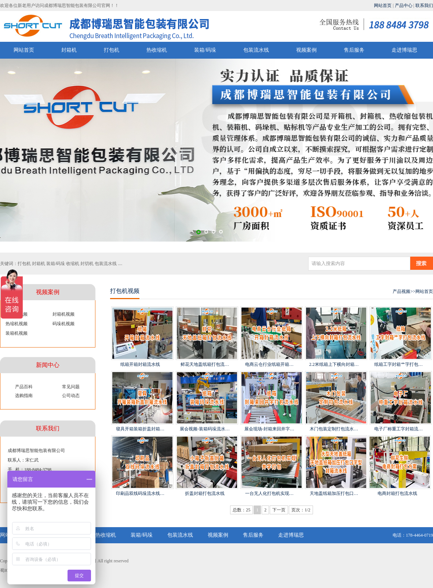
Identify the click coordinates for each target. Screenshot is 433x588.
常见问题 (71, 386)
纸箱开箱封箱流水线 (140, 364)
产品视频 (401, 291)
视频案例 (306, 50)
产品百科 (24, 386)
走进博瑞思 (404, 50)
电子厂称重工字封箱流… (398, 428)
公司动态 (71, 395)
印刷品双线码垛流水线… (140, 493)
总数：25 (241, 509)
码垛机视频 (63, 323)
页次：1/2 (300, 509)
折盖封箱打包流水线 (205, 493)
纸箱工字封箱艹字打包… (398, 364)
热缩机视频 (17, 323)
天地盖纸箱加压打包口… (334, 493)
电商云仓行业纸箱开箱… (269, 364)
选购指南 (24, 395)
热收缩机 (156, 50)
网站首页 (383, 5)
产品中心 (403, 5)
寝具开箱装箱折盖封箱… (140, 428)
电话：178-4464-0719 (413, 535)
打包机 (111, 50)
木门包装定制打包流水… (334, 428)
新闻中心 (47, 365)
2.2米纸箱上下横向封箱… (334, 364)
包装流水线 (256, 50)
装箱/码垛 (205, 50)
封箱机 (69, 50)
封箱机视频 (63, 314)
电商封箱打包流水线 (397, 493)
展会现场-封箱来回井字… (269, 428)
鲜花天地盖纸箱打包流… (205, 364)
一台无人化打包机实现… (269, 493)
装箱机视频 (17, 333)
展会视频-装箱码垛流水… (205, 428)
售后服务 (354, 50)
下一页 (278, 509)
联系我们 (424, 5)
